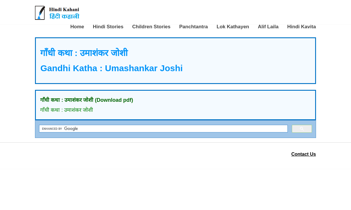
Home (77, 26)
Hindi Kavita (301, 26)
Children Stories (151, 26)
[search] (162, 129)
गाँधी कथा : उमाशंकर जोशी (66, 110)
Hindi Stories (108, 26)
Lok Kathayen (233, 26)
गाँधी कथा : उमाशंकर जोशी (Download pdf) (86, 100)
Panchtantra (193, 26)
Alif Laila (268, 26)
